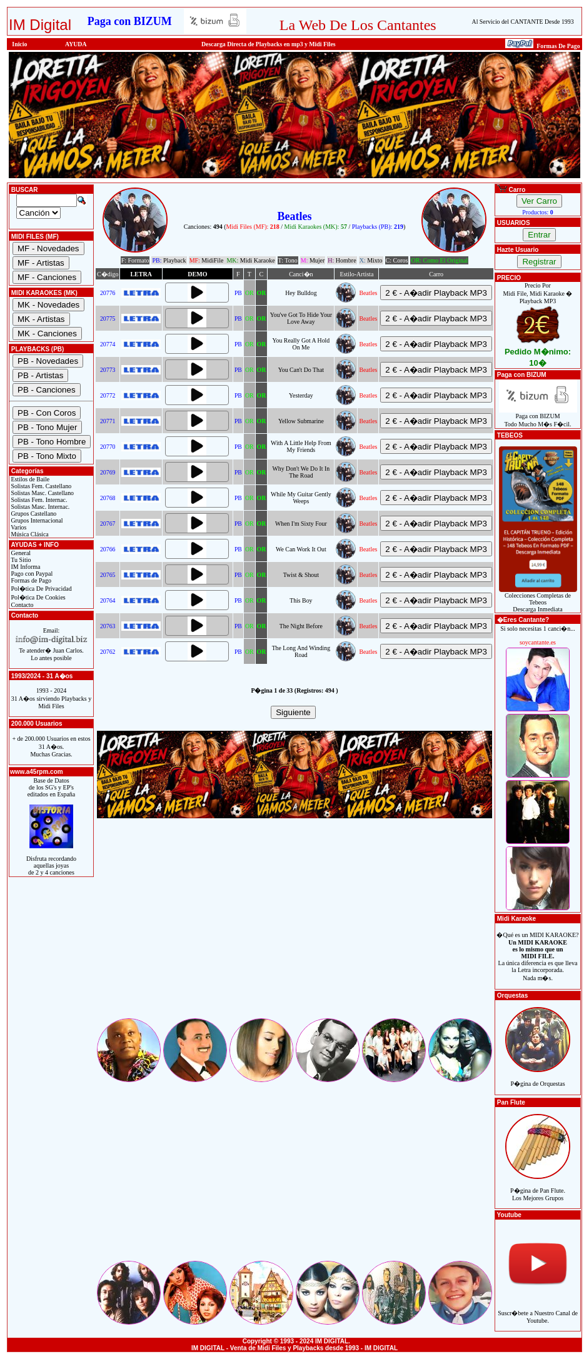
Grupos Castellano (32, 513)
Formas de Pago (30, 580)
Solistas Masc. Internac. (39, 506)
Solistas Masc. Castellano (41, 492)
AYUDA (76, 44)
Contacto (21, 604)
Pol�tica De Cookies (37, 597)
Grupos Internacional (36, 520)
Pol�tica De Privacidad (40, 588)
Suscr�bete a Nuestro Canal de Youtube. (538, 1310)
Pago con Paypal (31, 573)
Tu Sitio (20, 559)
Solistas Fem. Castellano (40, 486)
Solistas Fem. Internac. (38, 499)
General (20, 552)
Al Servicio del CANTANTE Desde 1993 (523, 21)
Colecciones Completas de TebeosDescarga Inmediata (538, 599)
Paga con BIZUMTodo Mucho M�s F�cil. (538, 417)
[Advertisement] (294, 928)
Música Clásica (29, 534)
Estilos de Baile (29, 479)
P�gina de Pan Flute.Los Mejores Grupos (537, 1187)
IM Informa (24, 566)
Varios (17, 527)
